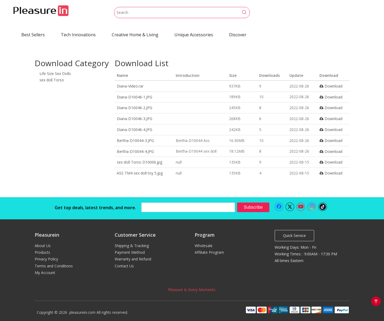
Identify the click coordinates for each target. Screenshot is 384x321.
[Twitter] (290, 207)
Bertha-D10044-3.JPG (135, 140)
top (376, 301)
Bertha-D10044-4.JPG (135, 151)
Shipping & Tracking (132, 245)
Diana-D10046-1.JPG (134, 97)
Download (330, 86)
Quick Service (294, 235)
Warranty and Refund (133, 258)
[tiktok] (322, 207)
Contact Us (124, 265)
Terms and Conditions (54, 265)
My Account (45, 272)
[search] (188, 207)
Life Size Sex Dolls (55, 73)
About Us (43, 245)
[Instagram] (311, 207)
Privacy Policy (46, 258)
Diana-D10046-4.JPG (134, 129)
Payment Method (130, 252)
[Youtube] (301, 207)
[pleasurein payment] (297, 309)
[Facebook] (279, 207)
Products (42, 252)
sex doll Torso (51, 79)
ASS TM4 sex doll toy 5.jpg (140, 173)
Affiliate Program (209, 252)
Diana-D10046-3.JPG (134, 118)
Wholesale (204, 245)
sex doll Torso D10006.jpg (139, 162)
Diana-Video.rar (130, 86)
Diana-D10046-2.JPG (134, 107)
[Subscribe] (253, 207)
